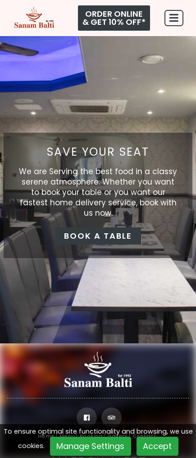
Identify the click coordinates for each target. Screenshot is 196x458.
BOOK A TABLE (98, 235)
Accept (157, 446)
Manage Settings (90, 446)
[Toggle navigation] (173, 18)
